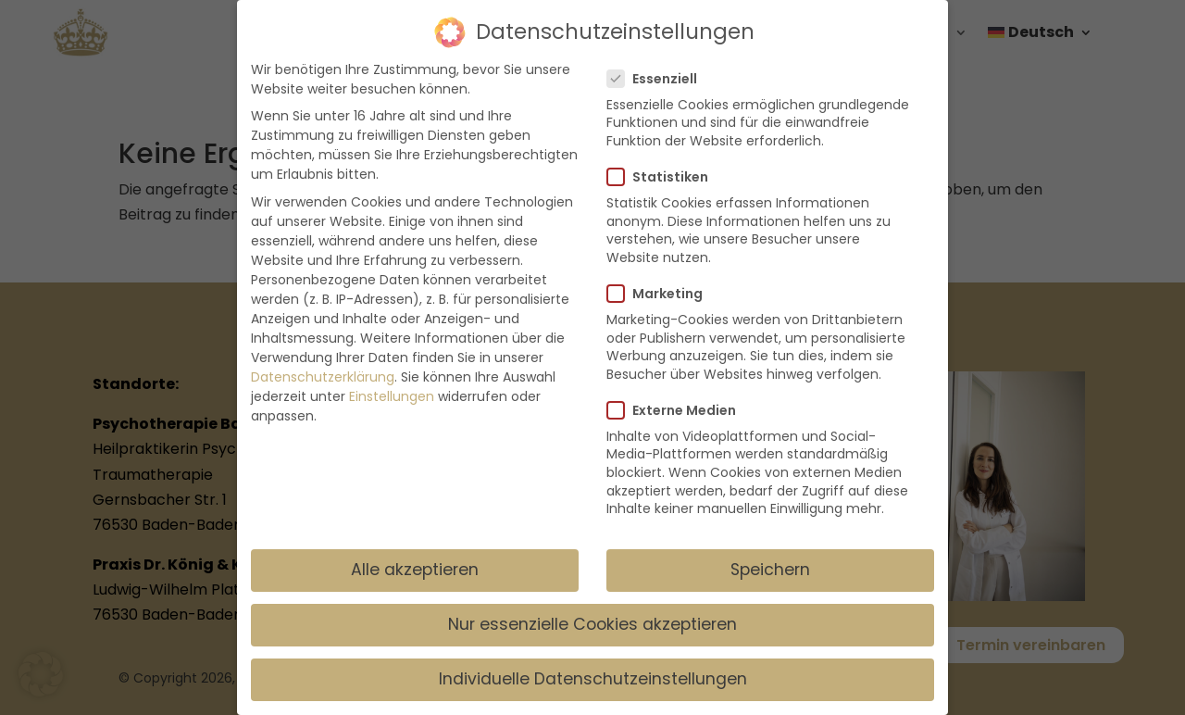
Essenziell (659, 69)
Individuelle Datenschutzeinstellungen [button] (593, 670)
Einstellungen (391, 387)
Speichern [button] (770, 560)
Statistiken (665, 167)
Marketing (662, 284)
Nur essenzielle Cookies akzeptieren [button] (592, 615)
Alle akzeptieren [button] (415, 560)
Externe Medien (679, 401)
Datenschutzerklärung (322, 367)
